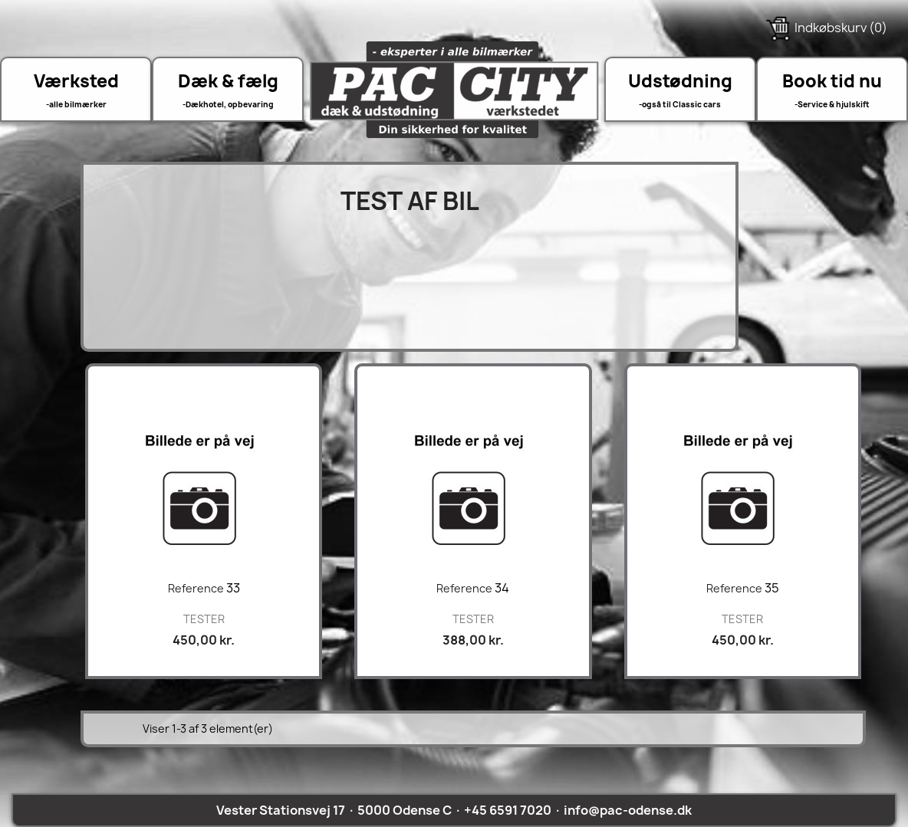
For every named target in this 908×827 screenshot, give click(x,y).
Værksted (76, 81)
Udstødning (680, 81)
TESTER (204, 619)
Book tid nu (832, 81)
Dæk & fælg (228, 81)
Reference (196, 588)
